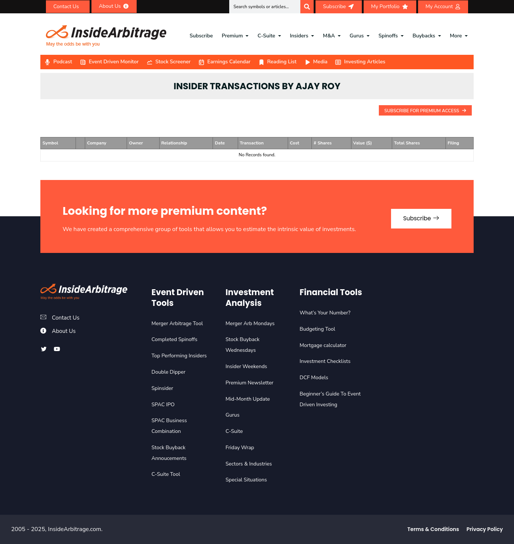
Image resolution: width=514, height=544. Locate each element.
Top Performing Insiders (179, 355)
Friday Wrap (240, 447)
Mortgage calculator (323, 345)
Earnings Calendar (224, 61)
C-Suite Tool (165, 474)
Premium (232, 35)
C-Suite (266, 35)
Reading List (277, 61)
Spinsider (162, 388)
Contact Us (66, 318)
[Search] (307, 6)
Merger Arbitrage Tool (177, 323)
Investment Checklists (325, 361)
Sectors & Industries (249, 463)
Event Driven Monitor (109, 61)
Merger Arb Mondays (250, 323)
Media (316, 61)
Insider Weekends (246, 366)
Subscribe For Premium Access (425, 111)
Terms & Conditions (433, 529)
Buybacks (424, 35)
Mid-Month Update (248, 399)
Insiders (299, 35)
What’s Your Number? (325, 312)
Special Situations (246, 479)
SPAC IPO (163, 404)
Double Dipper (168, 372)
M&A (329, 35)
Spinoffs (388, 35)
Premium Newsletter (249, 382)
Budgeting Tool (317, 329)
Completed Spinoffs (174, 339)
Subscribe (201, 35)
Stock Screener (168, 61)
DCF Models (314, 377)
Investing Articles (360, 61)
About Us (64, 331)
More (456, 35)
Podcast (58, 61)
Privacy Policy (485, 529)
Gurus (357, 35)
